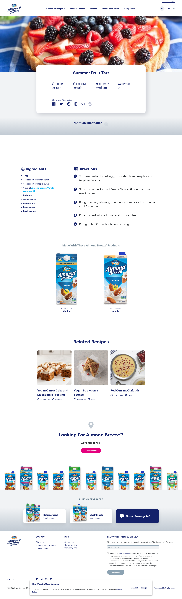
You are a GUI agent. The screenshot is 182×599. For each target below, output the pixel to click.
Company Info (70, 548)
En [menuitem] (169, 8)
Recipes (93, 8)
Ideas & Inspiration (110, 8)
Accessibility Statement (164, 588)
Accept (144, 588)
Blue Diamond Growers (46, 545)
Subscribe (116, 572)
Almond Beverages (54, 8)
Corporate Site (70, 545)
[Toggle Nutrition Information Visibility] (106, 124)
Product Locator (77, 8)
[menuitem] (169, 8)
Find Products (91, 450)
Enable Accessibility (168, 2)
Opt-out (134, 588)
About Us (40, 542)
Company (128, 8)
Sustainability (42, 549)
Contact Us (69, 542)
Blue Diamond (124, 553)
